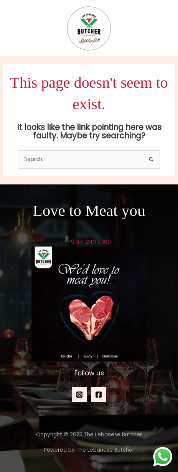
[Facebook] (98, 394)
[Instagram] (79, 394)
